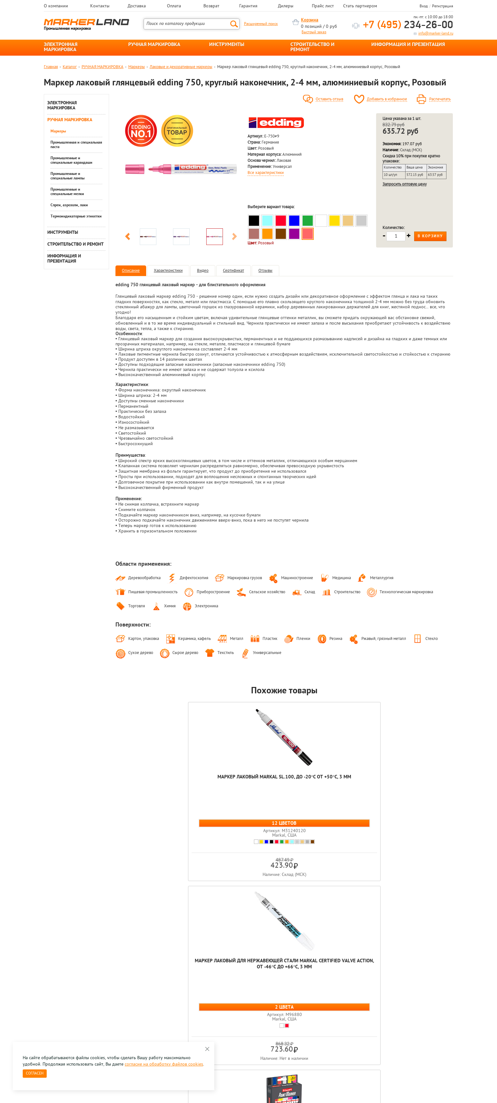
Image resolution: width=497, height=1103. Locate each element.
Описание (131, 270)
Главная (51, 67)
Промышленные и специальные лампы (67, 176)
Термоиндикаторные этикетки (76, 216)
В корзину (430, 236)
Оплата (174, 6)
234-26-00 (408, 25)
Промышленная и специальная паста (76, 145)
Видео (203, 270)
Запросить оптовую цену (405, 184)
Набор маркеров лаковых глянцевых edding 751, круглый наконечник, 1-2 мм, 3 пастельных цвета (419, 789)
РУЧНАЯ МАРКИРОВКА (154, 44)
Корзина (309, 20)
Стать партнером (360, 6)
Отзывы (265, 270)
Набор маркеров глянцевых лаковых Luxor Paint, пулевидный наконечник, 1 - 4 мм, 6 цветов (284, 792)
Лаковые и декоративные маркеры (181, 67)
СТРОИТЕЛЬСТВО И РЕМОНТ (312, 47)
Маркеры (136, 67)
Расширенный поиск (261, 24)
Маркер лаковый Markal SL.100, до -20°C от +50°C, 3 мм (149, 783)
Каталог (70, 67)
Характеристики (168, 270)
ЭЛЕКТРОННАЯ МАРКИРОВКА (60, 47)
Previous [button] (127, 237)
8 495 (77, 994)
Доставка (137, 6)
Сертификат (233, 270)
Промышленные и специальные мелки (67, 192)
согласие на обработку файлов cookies (164, 1064)
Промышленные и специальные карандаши (71, 160)
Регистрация (442, 6)
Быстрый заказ (314, 32)
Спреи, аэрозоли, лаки (69, 205)
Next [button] (234, 237)
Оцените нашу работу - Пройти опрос (103, 1009)
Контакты (99, 6)
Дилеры (285, 6)
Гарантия (248, 6)
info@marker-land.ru (435, 33)
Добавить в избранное (387, 99)
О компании (56, 6)
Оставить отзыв (329, 99)
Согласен (34, 1073)
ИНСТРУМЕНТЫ (226, 44)
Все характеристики (266, 173)
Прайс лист (323, 6)
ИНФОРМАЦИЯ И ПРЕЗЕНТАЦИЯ (408, 44)
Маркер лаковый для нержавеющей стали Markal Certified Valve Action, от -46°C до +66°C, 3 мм (217, 789)
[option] (181, 169)
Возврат (211, 6)
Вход (424, 6)
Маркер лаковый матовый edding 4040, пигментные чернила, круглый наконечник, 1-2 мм (352, 789)
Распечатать (440, 99)
